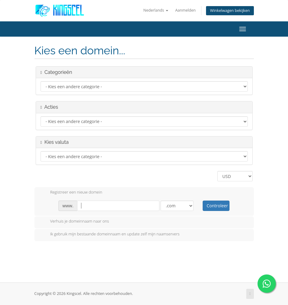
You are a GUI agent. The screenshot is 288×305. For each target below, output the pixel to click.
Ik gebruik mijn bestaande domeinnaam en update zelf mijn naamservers (110, 234)
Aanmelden (185, 10)
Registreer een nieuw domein (71, 192)
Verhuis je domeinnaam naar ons (75, 221)
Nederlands (155, 10)
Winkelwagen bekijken (230, 10)
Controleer (217, 206)
